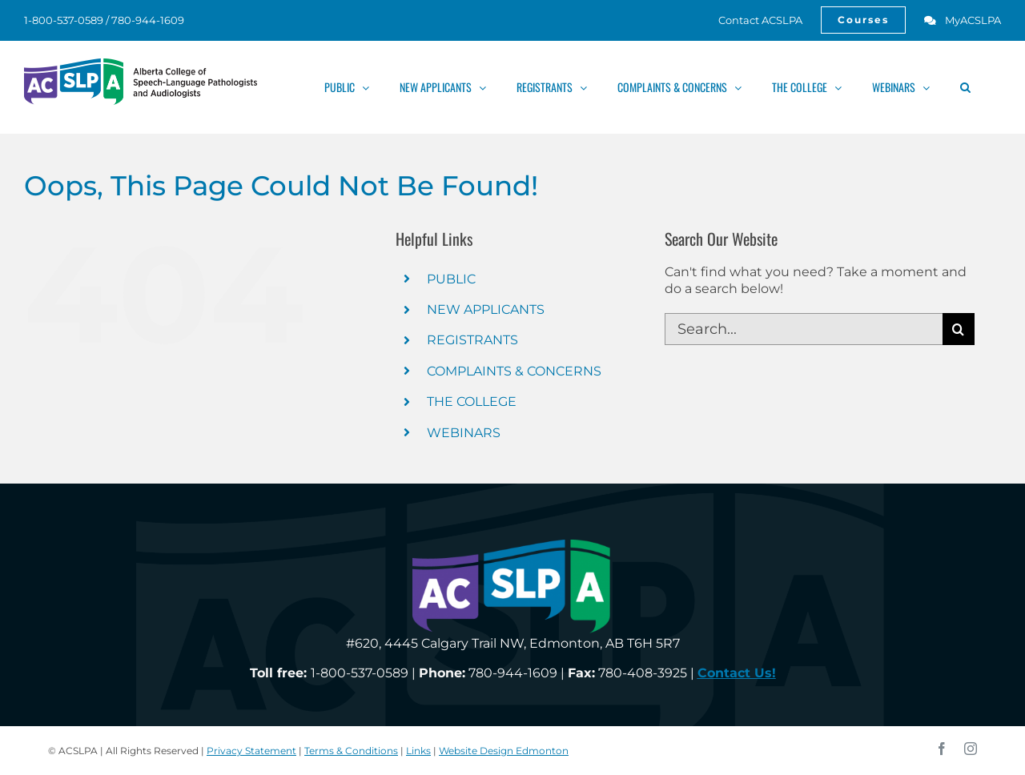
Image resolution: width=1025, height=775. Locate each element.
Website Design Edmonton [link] (504, 751)
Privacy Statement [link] (251, 751)
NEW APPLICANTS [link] (486, 309)
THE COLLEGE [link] (472, 401)
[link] (751, 20)
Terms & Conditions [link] (351, 751)
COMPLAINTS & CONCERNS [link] (514, 371)
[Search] (959, 329)
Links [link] (418, 751)
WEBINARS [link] (463, 432)
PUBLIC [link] (451, 279)
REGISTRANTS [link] (472, 339)
